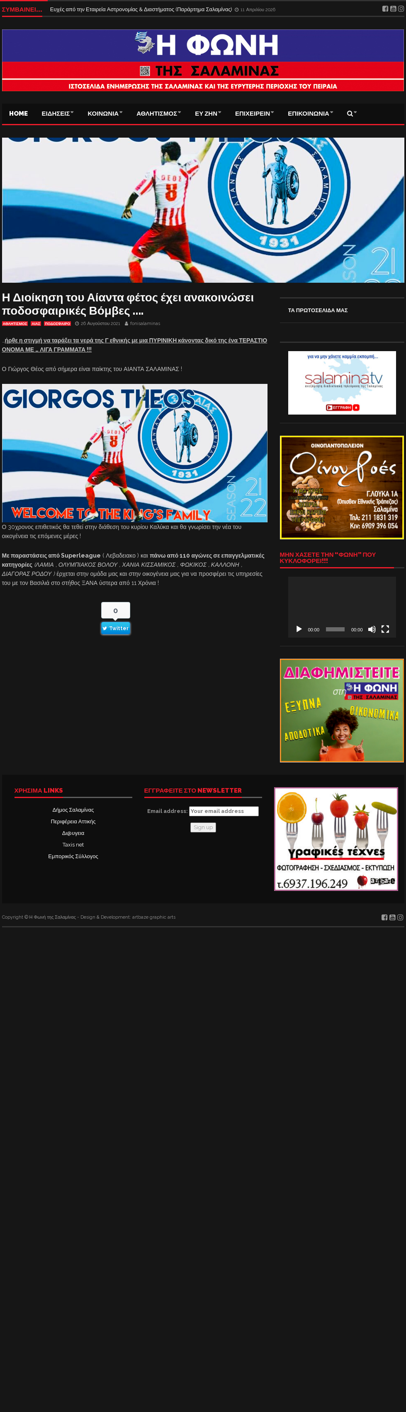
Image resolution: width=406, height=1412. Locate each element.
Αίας (36, 324)
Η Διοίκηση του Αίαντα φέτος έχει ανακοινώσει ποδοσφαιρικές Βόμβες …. (128, 304)
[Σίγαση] (372, 629)
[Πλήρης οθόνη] (385, 629)
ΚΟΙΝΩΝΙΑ (103, 113)
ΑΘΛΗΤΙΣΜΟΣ (156, 113)
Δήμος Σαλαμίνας (73, 810)
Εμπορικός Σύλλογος (73, 856)
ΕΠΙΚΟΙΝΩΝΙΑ (308, 113)
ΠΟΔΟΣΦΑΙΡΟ (57, 324)
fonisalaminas (145, 323)
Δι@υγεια (73, 833)
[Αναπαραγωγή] (299, 629)
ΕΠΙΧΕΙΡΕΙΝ (252, 113)
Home (18, 113)
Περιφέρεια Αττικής (73, 821)
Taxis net (73, 845)
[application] (342, 607)
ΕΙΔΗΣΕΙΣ (56, 113)
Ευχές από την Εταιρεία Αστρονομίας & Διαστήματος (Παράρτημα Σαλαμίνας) (142, 9)
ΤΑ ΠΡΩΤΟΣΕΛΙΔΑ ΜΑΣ (318, 310)
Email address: (203, 811)
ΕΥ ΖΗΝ (206, 113)
